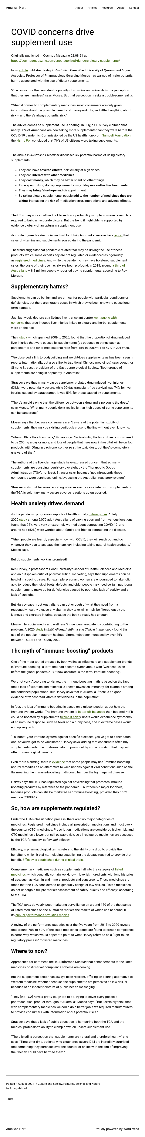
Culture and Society (50, 1083)
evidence (58, 762)
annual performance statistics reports (42, 915)
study (23, 337)
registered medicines (30, 260)
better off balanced (91, 712)
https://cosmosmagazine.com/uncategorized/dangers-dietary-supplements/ (65, 60)
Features (68, 1083)
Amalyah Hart (15, 7)
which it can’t (70, 717)
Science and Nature (88, 1083)
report (118, 235)
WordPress (131, 1129)
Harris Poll (23, 140)
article (23, 70)
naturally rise (98, 514)
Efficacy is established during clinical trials (53, 860)
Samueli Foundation (116, 135)
